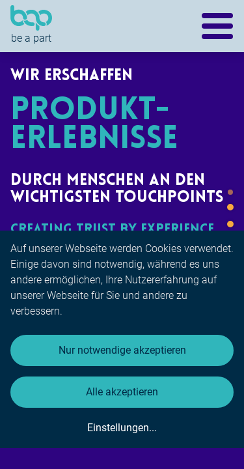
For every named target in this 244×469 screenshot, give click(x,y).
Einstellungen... (122, 427)
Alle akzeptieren (122, 392)
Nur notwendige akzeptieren (122, 350)
